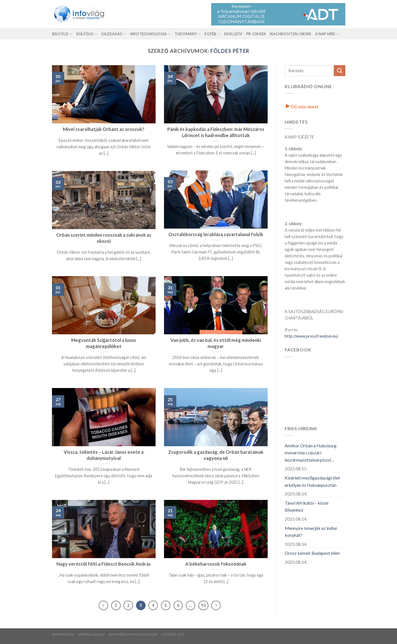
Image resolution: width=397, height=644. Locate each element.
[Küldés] (339, 70)
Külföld (86, 34)
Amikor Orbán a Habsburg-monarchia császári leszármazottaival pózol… (311, 452)
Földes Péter (229, 51)
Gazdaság (113, 34)
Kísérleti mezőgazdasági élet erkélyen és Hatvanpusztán (312, 481)
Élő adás (302, 106)
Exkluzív (233, 34)
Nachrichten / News (290, 34)
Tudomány (188, 34)
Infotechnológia (150, 34)
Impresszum (63, 634)
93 (203, 605)
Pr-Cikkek (256, 34)
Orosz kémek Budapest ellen (312, 553)
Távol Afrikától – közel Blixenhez (306, 506)
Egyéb (212, 34)
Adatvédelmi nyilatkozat (133, 634)
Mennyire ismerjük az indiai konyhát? (311, 531)
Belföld (62, 34)
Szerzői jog (172, 634)
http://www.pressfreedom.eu (311, 336)
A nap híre (327, 34)
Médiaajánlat (91, 634)
